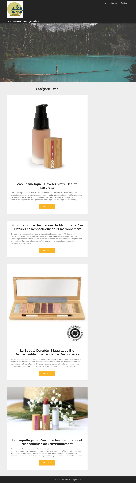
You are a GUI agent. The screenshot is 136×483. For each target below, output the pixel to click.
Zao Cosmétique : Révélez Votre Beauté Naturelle (47, 186)
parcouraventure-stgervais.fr (23, 21)
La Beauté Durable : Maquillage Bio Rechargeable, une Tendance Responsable (47, 352)
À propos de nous (110, 3)
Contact (124, 3)
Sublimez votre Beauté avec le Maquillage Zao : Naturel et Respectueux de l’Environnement (47, 227)
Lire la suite (47, 207)
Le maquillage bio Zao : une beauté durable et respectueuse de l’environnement (47, 442)
